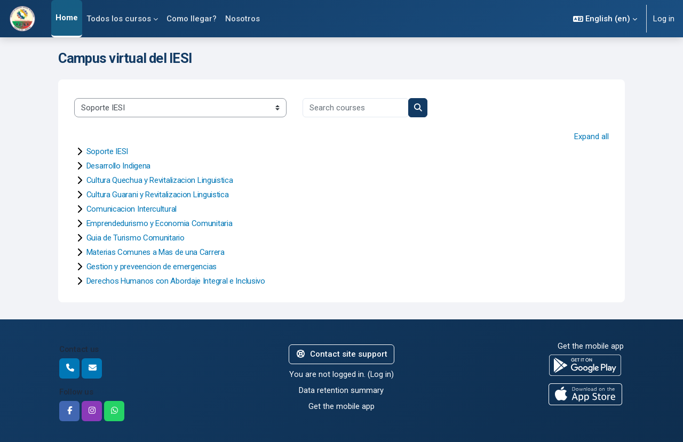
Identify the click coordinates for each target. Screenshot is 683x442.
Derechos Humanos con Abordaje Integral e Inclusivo (175, 281)
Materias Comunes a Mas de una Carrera (155, 252)
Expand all (591, 136)
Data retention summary (341, 390)
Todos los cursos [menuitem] (118, 18)
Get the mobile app (341, 406)
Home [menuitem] (66, 17)
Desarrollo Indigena (118, 166)
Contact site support (341, 354)
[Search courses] (356, 108)
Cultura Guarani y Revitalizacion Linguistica (157, 194)
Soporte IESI (107, 151)
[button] (605, 18)
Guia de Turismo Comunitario (135, 238)
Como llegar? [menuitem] (191, 18)
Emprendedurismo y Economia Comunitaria (159, 223)
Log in (663, 18)
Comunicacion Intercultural (131, 209)
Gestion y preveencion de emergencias (151, 266)
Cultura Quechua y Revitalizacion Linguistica (159, 180)
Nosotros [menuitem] (242, 18)
